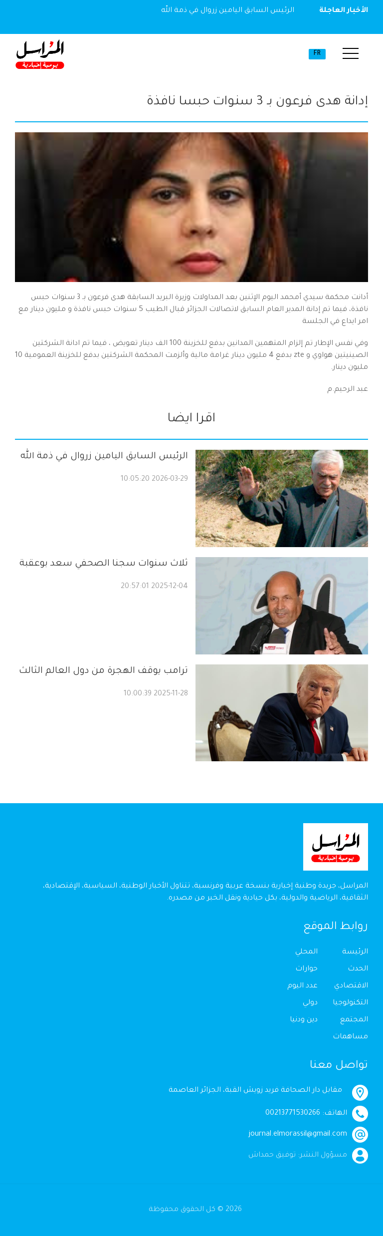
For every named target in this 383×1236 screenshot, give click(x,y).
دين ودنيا (304, 1020)
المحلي (306, 952)
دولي (310, 1003)
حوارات (306, 969)
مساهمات (350, 1037)
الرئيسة (355, 952)
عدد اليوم (302, 986)
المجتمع (354, 1020)
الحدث (358, 969)
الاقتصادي (351, 986)
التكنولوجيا (350, 1003)
